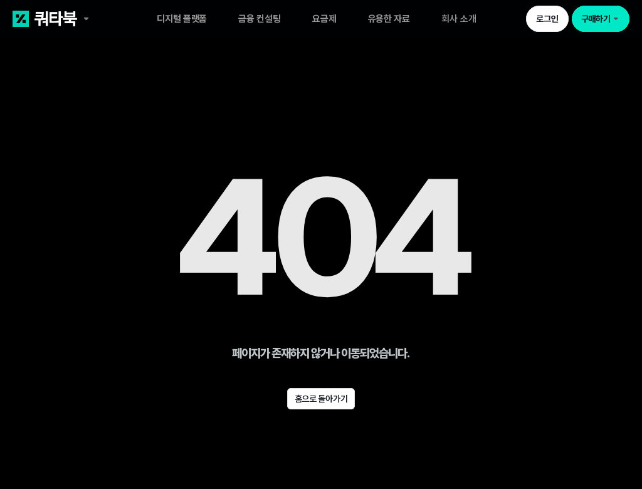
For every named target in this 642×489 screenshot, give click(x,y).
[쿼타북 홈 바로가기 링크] (74, 19)
